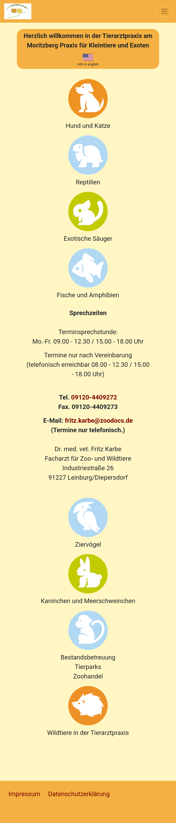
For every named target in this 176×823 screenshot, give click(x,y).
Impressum (24, 794)
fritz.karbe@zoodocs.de (99, 420)
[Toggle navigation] (164, 11)
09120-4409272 (94, 397)
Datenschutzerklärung (79, 794)
